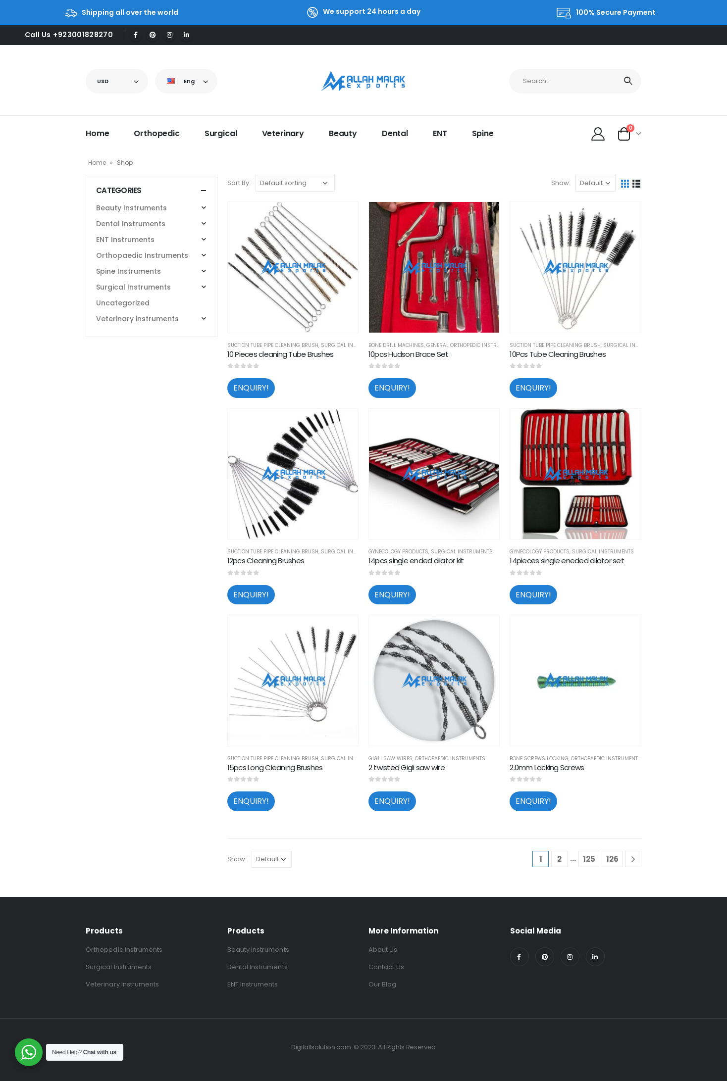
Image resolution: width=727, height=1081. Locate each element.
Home (97, 133)
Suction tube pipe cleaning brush (272, 345)
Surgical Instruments (352, 345)
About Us (383, 949)
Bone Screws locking (539, 758)
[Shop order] (295, 183)
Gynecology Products (398, 551)
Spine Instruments (128, 271)
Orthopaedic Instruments (450, 758)
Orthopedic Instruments (124, 949)
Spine (483, 133)
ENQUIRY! (251, 387)
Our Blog (382, 984)
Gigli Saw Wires (390, 758)
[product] (293, 267)
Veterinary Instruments (122, 984)
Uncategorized (123, 303)
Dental (395, 133)
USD (102, 81)
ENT (440, 133)
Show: (561, 183)
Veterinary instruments (137, 319)
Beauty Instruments (131, 208)
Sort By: (239, 183)
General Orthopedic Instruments (471, 345)
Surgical (221, 133)
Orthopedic (156, 133)
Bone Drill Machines (396, 345)
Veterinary (283, 133)
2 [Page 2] (559, 859)
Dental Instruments (130, 224)
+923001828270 (83, 35)
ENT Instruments (125, 240)
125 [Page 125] (589, 859)
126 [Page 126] (612, 859)
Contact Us (386, 967)
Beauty (343, 133)
